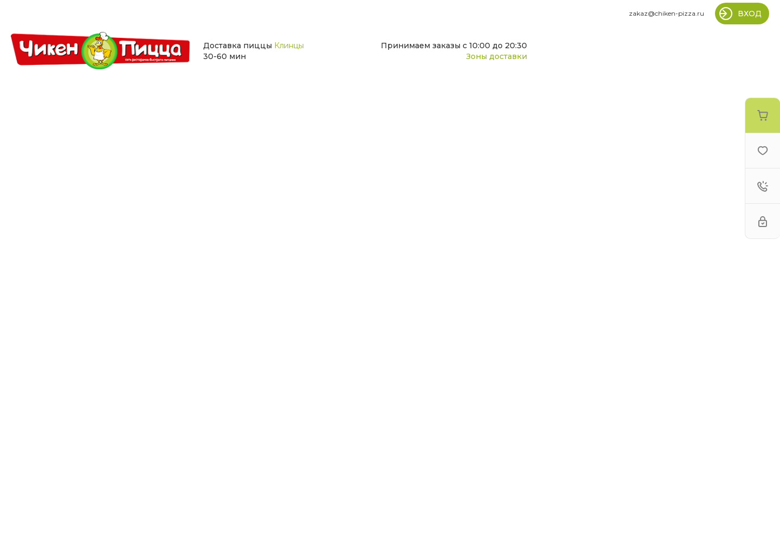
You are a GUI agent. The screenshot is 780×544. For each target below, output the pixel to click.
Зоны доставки (496, 56)
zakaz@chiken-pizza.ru (666, 13)
